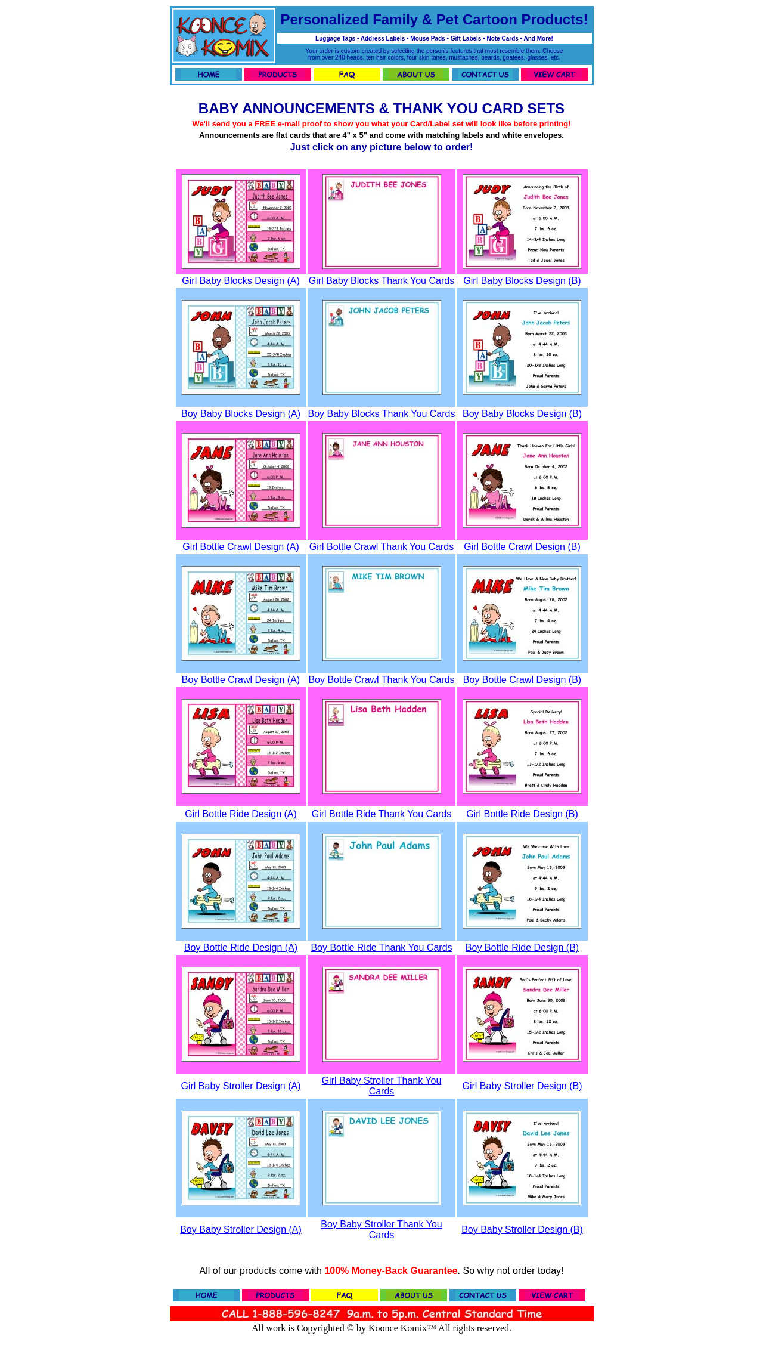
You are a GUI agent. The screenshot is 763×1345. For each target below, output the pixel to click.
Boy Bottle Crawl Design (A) (241, 680)
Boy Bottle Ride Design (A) (240, 947)
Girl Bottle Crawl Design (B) (522, 547)
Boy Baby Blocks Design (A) (240, 414)
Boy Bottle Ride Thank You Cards (381, 947)
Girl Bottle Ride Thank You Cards (382, 814)
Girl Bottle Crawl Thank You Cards (381, 547)
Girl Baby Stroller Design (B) (522, 1086)
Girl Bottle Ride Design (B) (522, 814)
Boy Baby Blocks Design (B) (522, 414)
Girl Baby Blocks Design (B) (522, 281)
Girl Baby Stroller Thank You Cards (382, 1085)
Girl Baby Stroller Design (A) (241, 1086)
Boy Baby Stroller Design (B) (522, 1230)
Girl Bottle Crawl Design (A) (240, 547)
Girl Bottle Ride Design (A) (241, 814)
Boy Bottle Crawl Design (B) (522, 680)
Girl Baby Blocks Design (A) (240, 281)
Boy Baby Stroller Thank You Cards (381, 1229)
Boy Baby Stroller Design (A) (241, 1230)
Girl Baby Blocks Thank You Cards (381, 281)
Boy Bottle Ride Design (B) (522, 947)
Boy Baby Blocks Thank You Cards (381, 414)
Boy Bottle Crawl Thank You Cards (381, 680)
